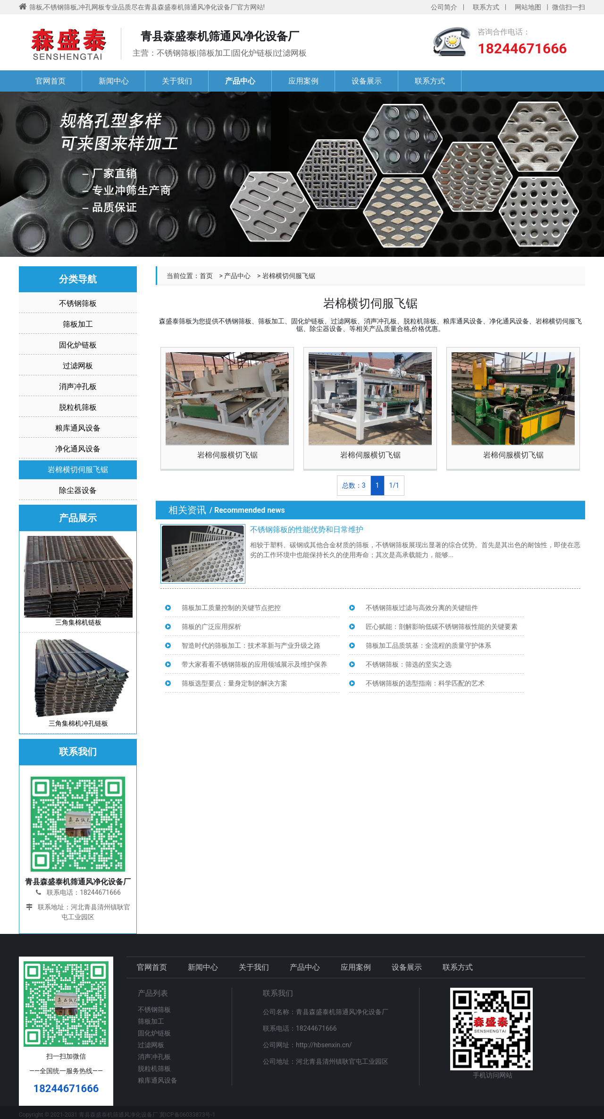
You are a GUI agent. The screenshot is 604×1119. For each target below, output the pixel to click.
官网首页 (50, 80)
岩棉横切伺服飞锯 (78, 469)
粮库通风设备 (78, 428)
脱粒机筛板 (78, 407)
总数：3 (354, 485)
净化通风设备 (78, 448)
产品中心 (240, 80)
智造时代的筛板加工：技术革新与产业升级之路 (251, 645)
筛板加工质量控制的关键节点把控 (231, 607)
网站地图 (528, 7)
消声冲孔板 (78, 386)
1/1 (394, 485)
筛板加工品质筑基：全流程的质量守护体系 (428, 645)
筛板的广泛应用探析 (211, 626)
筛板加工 (78, 324)
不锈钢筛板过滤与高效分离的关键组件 (422, 607)
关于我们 (177, 80)
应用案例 (303, 80)
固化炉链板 (78, 344)
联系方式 (486, 7)
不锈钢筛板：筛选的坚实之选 (409, 664)
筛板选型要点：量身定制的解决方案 (234, 683)
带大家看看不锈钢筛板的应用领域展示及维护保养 (254, 664)
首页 (206, 276)
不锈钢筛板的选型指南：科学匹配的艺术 (425, 683)
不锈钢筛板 (78, 303)
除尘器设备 (78, 490)
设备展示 (367, 80)
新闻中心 (114, 80)
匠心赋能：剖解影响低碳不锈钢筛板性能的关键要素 (442, 626)
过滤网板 (78, 365)
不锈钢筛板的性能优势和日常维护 (306, 529)
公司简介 (444, 7)
